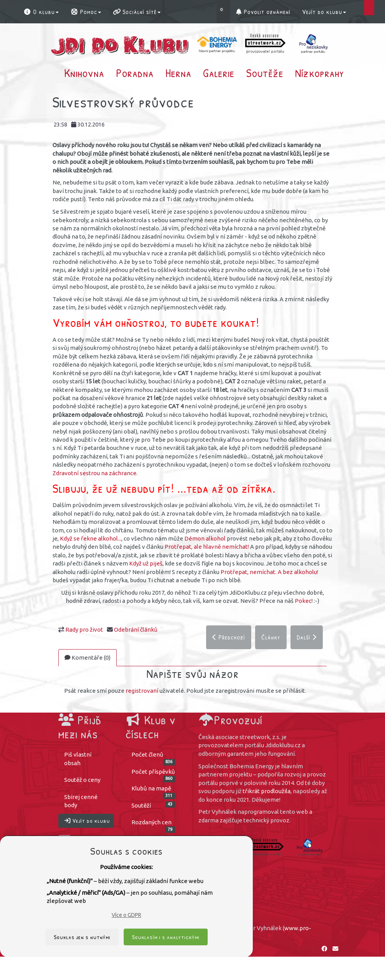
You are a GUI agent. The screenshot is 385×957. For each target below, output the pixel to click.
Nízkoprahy (319, 73)
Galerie (218, 73)
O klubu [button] (41, 11)
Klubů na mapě (153, 791)
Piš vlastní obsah (77, 759)
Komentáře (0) (87, 658)
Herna (178, 73)
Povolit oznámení (263, 11)
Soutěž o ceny (82, 780)
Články (270, 637)
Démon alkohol (205, 538)
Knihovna (84, 73)
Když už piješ (146, 563)
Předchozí (228, 637)
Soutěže (265, 73)
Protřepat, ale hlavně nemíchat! (206, 546)
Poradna (135, 73)
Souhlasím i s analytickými (166, 937)
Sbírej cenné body (81, 801)
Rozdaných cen (153, 825)
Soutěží (153, 805)
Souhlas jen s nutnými (82, 937)
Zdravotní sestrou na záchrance (94, 473)
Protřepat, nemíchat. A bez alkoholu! (269, 572)
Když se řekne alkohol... (90, 538)
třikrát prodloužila (266, 791)
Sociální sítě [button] (137, 11)
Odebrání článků (136, 629)
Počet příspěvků (153, 774)
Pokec (303, 600)
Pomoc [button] (85, 11)
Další (307, 637)
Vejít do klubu (324, 11)
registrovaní (142, 690)
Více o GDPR (126, 915)
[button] (223, 11)
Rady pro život (84, 629)
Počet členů (153, 757)
